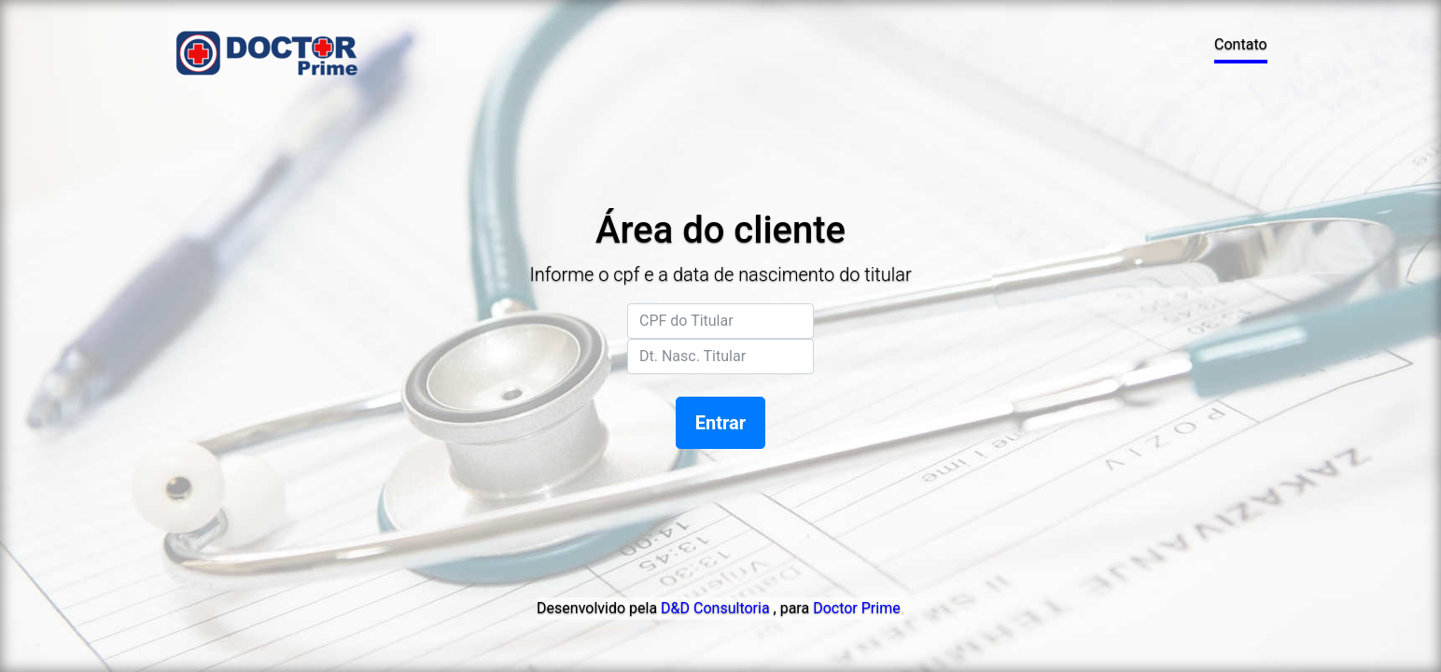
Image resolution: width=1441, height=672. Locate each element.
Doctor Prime (857, 608)
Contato (1240, 44)
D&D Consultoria (715, 608)
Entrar (720, 423)
